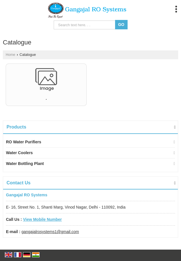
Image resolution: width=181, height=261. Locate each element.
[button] (42, 219)
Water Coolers (19, 152)
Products (16, 127)
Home (10, 55)
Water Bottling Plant (25, 163)
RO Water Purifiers (23, 142)
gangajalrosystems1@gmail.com (50, 231)
